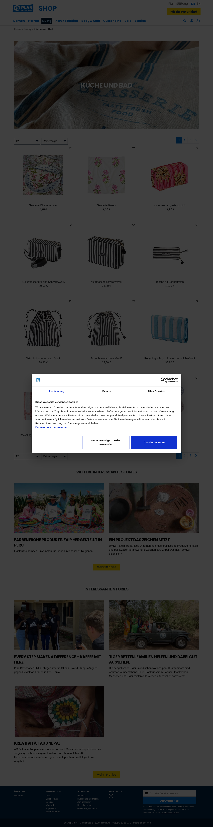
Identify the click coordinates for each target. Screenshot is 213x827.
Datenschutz (43, 427)
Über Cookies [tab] (156, 391)
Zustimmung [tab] (56, 391)
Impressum (60, 427)
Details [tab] (106, 391)
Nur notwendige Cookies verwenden (106, 442)
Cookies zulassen (154, 442)
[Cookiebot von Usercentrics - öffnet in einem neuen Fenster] (163, 380)
